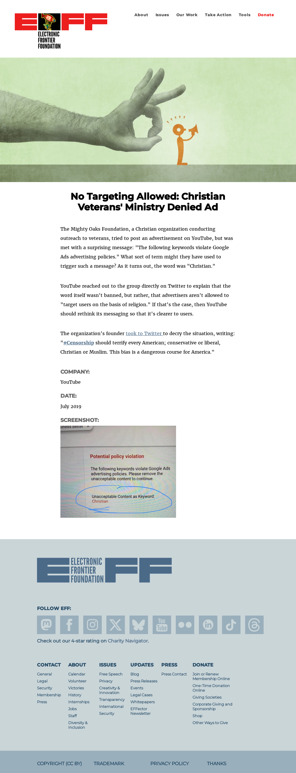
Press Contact (174, 674)
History (74, 695)
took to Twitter (144, 333)
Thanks (216, 763)
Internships (78, 702)
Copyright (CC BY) (59, 763)
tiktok (231, 625)
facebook (69, 625)
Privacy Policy (169, 763)
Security (44, 688)
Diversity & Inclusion (78, 725)
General (44, 674)
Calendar (76, 674)
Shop (197, 716)
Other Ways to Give (210, 723)
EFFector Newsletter (140, 711)
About (141, 15)
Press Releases (143, 681)
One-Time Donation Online (211, 688)
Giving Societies (207, 697)
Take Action (218, 15)
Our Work (187, 15)
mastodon (46, 625)
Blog (134, 674)
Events (136, 688)
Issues (162, 15)
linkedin (208, 625)
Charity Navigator (128, 641)
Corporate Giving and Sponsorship (212, 706)
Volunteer (77, 681)
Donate (266, 15)
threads (254, 625)
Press (42, 702)
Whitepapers (142, 702)
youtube (162, 625)
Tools (244, 15)
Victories (76, 688)
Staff (72, 716)
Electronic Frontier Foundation (61, 31)
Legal (42, 681)
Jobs (72, 709)
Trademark (109, 763)
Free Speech (111, 674)
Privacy (105, 681)
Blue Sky (139, 625)
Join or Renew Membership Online (211, 676)
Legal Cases (141, 695)
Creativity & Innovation (109, 690)
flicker (185, 625)
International (111, 706)
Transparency (112, 699)
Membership (49, 695)
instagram (92, 625)
